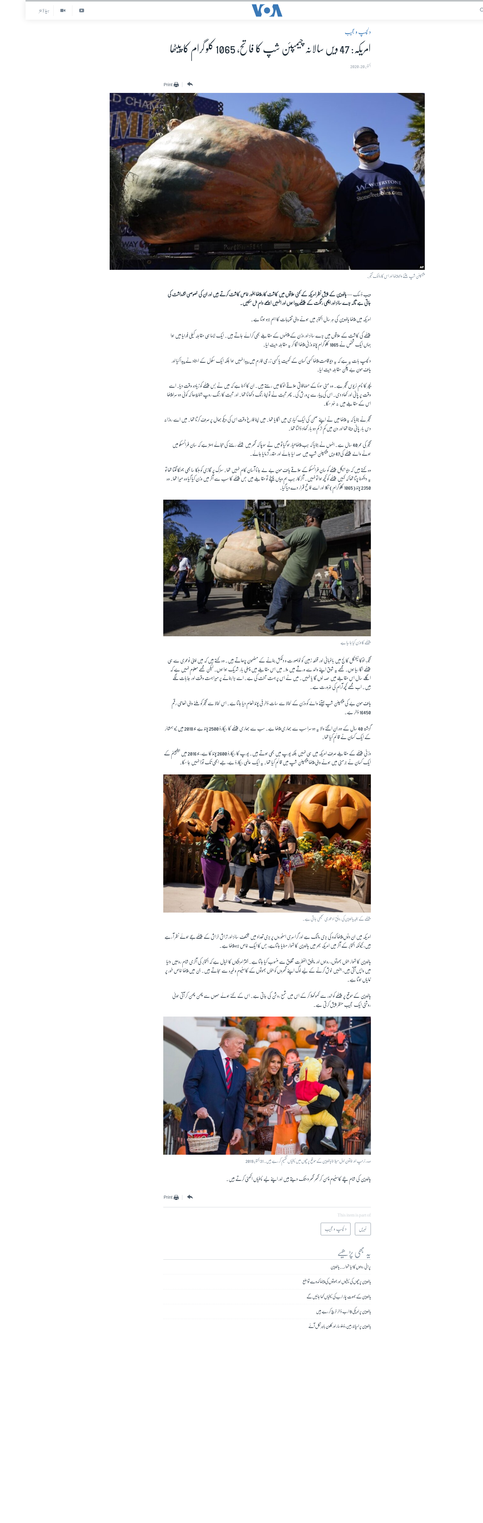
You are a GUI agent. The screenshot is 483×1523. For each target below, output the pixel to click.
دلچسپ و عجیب (332, 32)
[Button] (163, 84)
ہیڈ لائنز (19, 10)
